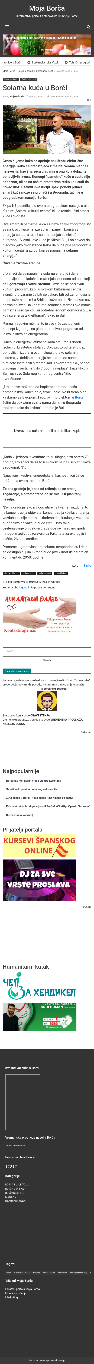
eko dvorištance (11, 573)
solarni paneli (45, 573)
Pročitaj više (47, 50)
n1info (86, 565)
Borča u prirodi (26, 71)
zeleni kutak (61, 573)
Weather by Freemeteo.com (15, 1145)
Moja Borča (47, 8)
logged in (24, 587)
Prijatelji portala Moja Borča (22, 1289)
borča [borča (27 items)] (52, 1273)
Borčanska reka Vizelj (48, 62)
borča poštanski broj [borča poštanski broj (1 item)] (78, 1273)
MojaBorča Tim (17, 96)
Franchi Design (58, 1360)
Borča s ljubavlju (17, 1184)
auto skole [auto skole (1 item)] (18, 1273)
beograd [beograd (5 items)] (36, 1273)
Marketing (11, 1297)
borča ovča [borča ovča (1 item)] (62, 1273)
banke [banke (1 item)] (28, 1273)
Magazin (10, 1197)
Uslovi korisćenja (15, 1293)
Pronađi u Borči (15, 1201)
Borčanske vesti (44, 71)
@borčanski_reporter (54, 688)
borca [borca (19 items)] (45, 1273)
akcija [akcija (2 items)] (8, 1273)
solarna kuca (28, 573)
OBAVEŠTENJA (40, 715)
